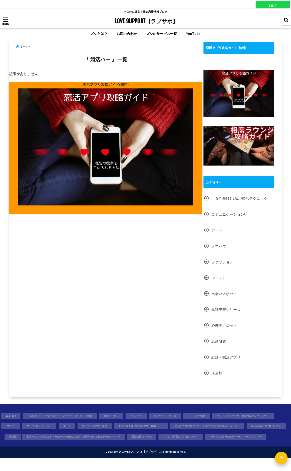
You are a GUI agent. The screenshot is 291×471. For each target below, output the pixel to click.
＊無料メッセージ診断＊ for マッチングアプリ (247, 449)
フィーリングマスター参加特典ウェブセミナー (37, 427)
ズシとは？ (99, 34)
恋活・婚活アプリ (226, 356)
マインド (218, 277)
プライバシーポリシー (116, 427)
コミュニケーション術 (229, 213)
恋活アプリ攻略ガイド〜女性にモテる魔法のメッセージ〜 (140, 438)
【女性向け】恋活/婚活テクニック (239, 197)
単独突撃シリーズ (226, 309)
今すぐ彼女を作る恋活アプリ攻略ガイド (230, 427)
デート (216, 229)
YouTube (193, 34)
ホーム (147, 427)
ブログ (84, 427)
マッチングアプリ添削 (177, 427)
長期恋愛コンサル (140, 449)
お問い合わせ (127, 34)
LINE (273, 4)
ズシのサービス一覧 (161, 34)
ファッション (222, 261)
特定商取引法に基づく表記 (207, 438)
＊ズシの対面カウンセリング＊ (184, 449)
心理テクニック (224, 324)
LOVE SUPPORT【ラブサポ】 (146, 21)
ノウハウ (218, 245)
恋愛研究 (218, 340)
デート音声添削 (221, 415)
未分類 (216, 372)
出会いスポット (224, 293)
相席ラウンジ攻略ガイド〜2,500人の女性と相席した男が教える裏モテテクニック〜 (61, 449)
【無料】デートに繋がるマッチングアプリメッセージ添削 (68, 415)
